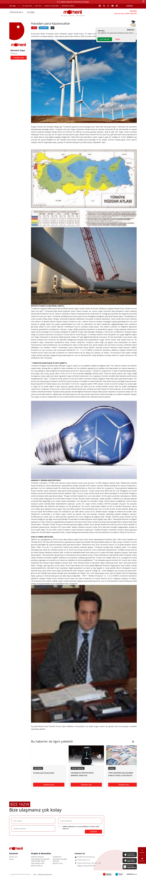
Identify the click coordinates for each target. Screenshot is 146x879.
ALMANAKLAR (57, 857)
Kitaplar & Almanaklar (51, 6)
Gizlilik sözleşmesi (68, 826)
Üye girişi (133, 11)
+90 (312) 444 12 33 (83, 860)
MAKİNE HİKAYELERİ (37, 857)
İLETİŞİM (30, 12)
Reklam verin (13, 857)
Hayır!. (117, 39)
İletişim (11, 859)
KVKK (34, 874)
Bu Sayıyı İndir (27, 6)
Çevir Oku (38, 6)
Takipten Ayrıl (18, 58)
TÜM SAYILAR (16, 12)
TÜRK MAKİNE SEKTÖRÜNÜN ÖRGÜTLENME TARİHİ (40, 860)
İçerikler (71, 16)
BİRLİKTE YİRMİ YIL (37, 866)
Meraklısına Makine (68, 6)
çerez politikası (83, 826)
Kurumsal (13, 853)
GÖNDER (93, 831)
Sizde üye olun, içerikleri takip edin (125, 13)
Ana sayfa (64, 16)
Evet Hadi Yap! (104, 39)
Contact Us (80, 853)
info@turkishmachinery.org (85, 857)
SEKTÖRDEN (80, 16)
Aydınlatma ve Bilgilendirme (45, 874)
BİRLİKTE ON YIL (58, 863)
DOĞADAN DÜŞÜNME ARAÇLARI (60, 860)
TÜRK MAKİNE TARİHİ (37, 863)
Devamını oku (48, 785)
